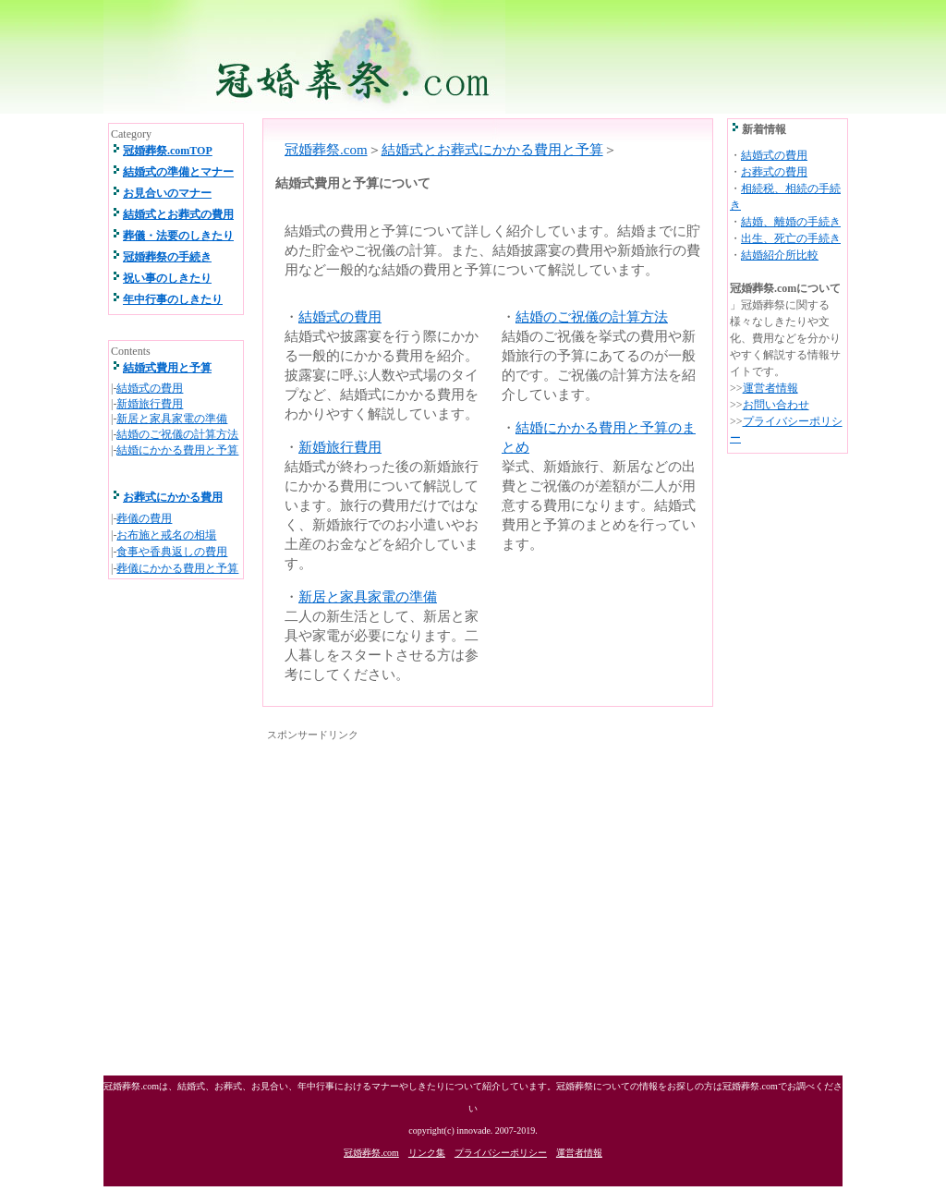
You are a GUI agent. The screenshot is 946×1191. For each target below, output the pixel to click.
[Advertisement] (422, 875)
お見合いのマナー (167, 193)
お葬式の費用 (774, 171)
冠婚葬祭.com (326, 149)
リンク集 (426, 1153)
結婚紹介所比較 (780, 255)
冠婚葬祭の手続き (167, 256)
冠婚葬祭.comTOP (167, 150)
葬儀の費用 (144, 518)
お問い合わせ (776, 404)
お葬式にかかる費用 (173, 497)
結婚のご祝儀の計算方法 (591, 317)
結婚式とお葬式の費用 (178, 214)
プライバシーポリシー (501, 1153)
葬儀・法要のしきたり (178, 235)
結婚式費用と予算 (167, 367)
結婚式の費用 (340, 317)
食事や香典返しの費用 (171, 551)
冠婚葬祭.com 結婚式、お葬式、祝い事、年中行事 (472, 57)
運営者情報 (770, 388)
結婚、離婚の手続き (791, 221)
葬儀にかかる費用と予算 (177, 568)
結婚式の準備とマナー (178, 171)
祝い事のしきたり (167, 278)
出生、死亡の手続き (791, 238)
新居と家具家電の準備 (367, 596)
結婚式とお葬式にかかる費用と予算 (492, 149)
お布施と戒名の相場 (166, 535)
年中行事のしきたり (173, 299)
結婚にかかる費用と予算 (177, 450)
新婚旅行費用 (340, 447)
